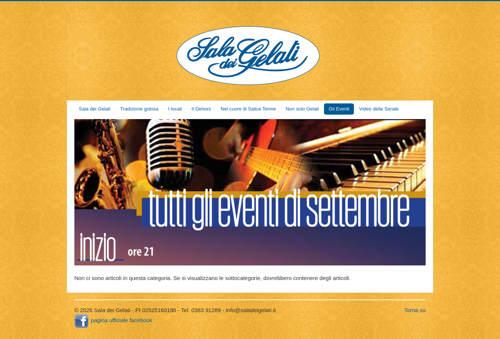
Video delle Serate (379, 109)
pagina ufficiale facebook (113, 320)
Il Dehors (201, 109)
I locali (175, 109)
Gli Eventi (338, 109)
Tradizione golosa (139, 109)
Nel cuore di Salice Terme (248, 109)
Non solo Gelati (302, 109)
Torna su (415, 310)
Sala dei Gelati (95, 109)
